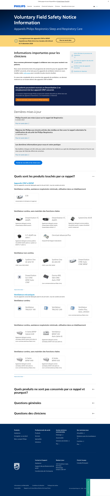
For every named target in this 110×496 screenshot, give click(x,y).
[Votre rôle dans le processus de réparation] (82, 55)
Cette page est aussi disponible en (47, 1)
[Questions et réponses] (79, 71)
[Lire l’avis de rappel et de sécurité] (82, 62)
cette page (26, 73)
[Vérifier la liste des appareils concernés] (82, 67)
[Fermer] (108, 1)
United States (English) (63, 1)
